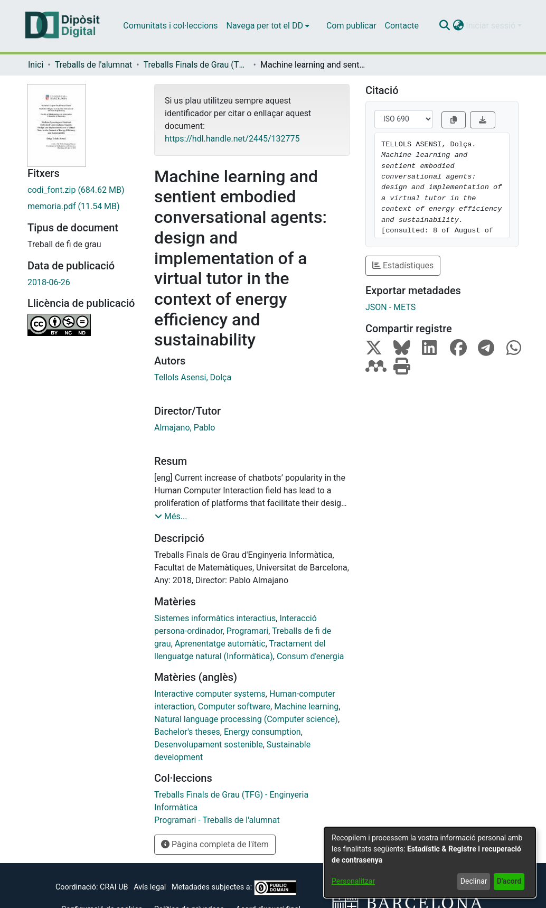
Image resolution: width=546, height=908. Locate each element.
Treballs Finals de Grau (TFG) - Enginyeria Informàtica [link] (196, 65)
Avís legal (150, 887)
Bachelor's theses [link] (187, 732)
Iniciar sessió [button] (491, 26)
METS (404, 307)
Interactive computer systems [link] (210, 694)
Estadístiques (403, 265)
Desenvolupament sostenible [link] (208, 744)
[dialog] (429, 862)
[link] (82, 190)
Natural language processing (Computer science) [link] (246, 719)
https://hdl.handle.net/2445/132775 (232, 139)
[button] (444, 26)
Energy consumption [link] (262, 732)
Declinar (473, 881)
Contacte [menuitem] (402, 26)
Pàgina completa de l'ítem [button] (215, 844)
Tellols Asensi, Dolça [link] (192, 377)
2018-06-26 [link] (48, 282)
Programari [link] (247, 631)
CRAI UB (114, 887)
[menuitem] (268, 25)
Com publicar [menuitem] (351, 26)
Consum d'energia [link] (310, 656)
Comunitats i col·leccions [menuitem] (170, 26)
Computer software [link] (234, 706)
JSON (376, 307)
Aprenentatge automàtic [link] (220, 644)
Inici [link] (35, 65)
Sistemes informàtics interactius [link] (215, 618)
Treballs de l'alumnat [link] (93, 65)
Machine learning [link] (306, 706)
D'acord (509, 881)
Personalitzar (353, 881)
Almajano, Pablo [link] (184, 428)
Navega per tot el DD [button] (265, 26)
